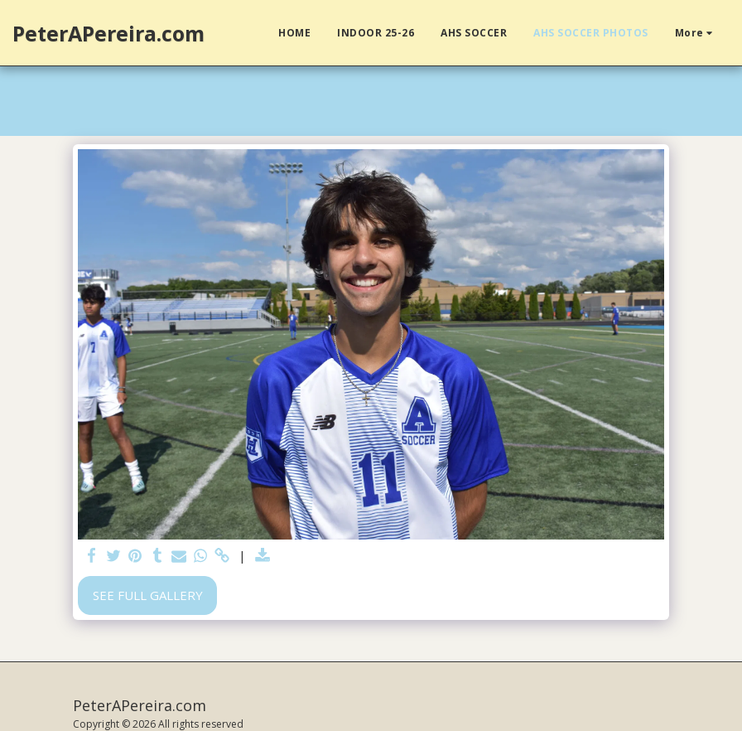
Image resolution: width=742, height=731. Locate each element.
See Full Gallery (148, 595)
